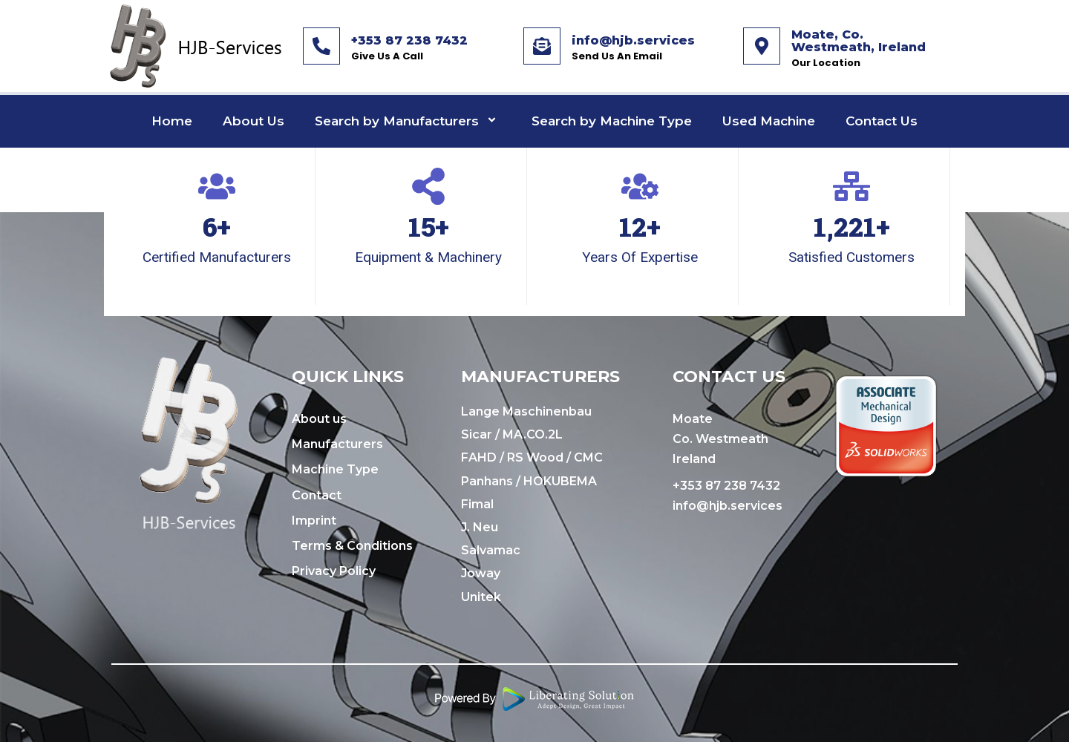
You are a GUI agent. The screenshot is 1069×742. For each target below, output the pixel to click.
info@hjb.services (633, 40)
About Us (253, 121)
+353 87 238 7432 (409, 40)
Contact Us (882, 121)
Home (171, 121)
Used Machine (768, 121)
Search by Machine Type (612, 121)
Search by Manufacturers (408, 121)
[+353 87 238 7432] (321, 46)
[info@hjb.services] (541, 46)
